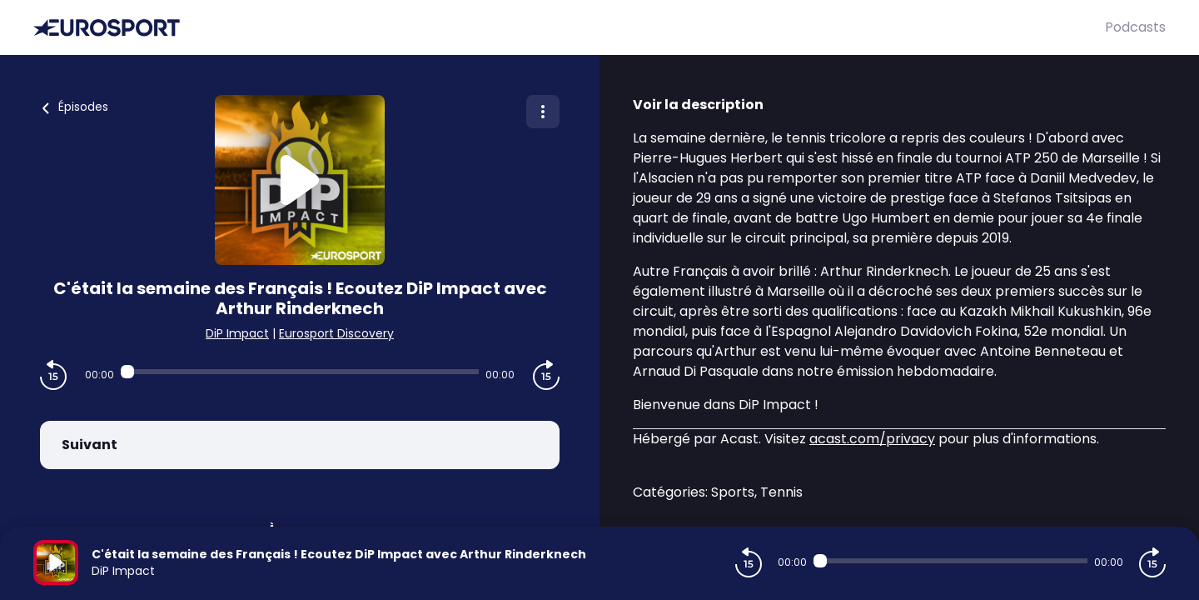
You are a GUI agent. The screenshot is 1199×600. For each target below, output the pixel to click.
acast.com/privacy (872, 438)
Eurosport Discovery (336, 333)
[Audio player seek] (299, 371)
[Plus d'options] (543, 111)
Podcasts (1135, 27)
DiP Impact (237, 333)
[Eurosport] (569, 28)
